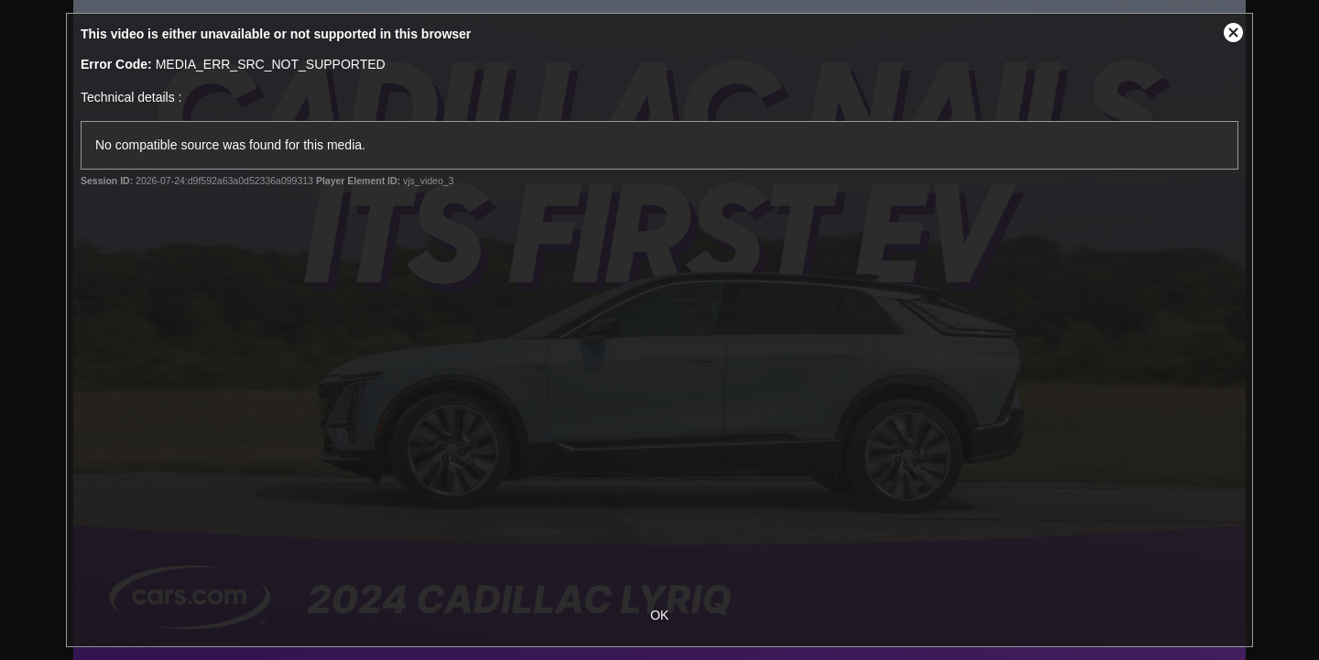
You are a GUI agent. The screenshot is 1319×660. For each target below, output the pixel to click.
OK (659, 615)
